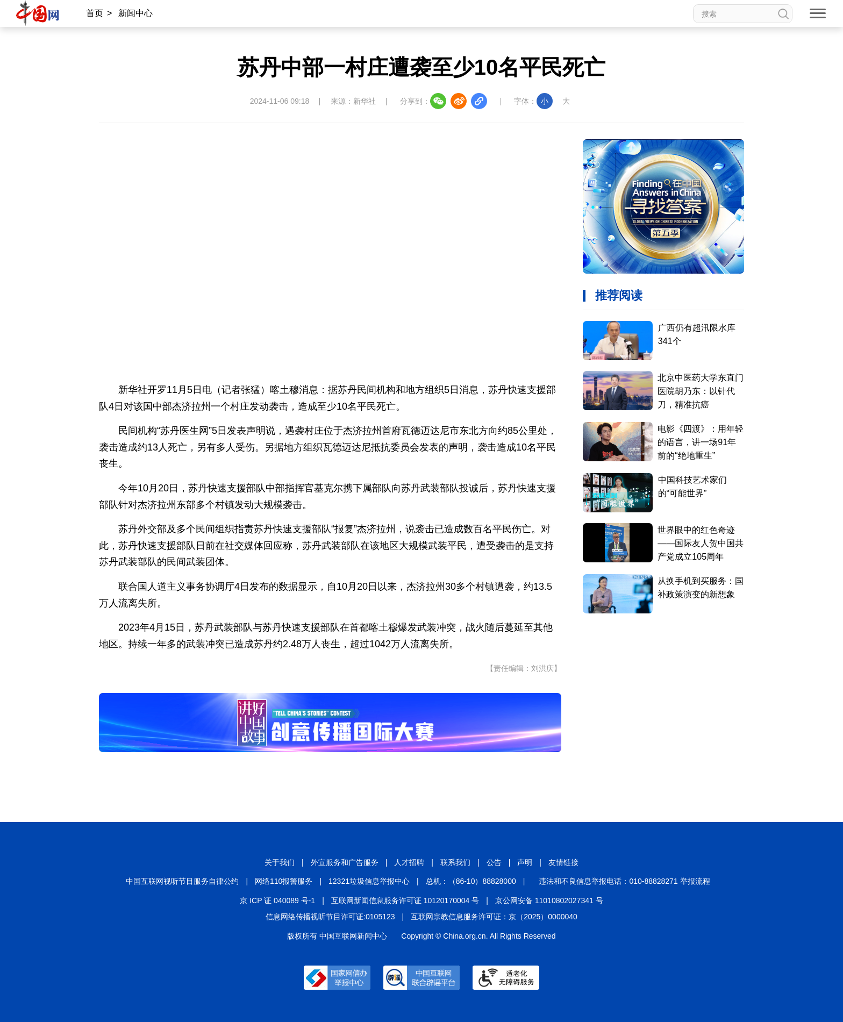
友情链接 (563, 862)
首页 (94, 13)
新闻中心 (135, 13)
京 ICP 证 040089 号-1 (277, 900)
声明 (524, 862)
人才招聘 (409, 862)
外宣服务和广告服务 (344, 862)
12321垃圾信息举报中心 (369, 881)
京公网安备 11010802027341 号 (549, 900)
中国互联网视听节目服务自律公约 (182, 881)
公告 (494, 862)
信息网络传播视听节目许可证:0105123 (330, 916)
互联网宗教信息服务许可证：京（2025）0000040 (494, 916)
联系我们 (455, 862)
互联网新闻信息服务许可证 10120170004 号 (405, 900)
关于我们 (280, 862)
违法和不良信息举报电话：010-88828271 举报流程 (624, 881)
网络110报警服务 (283, 881)
